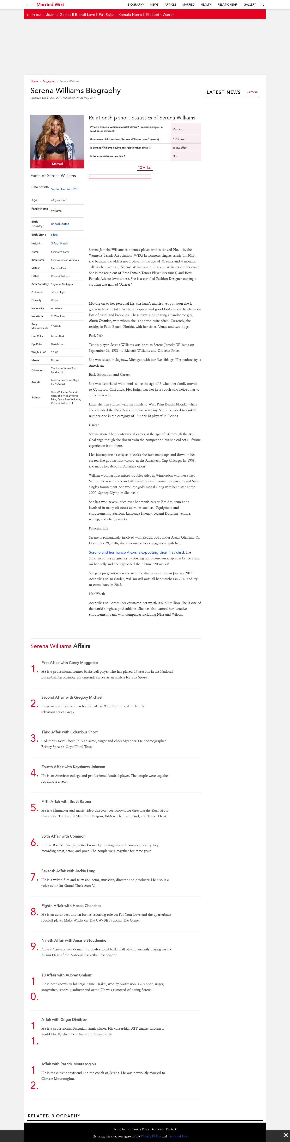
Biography (136, 4)
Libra (54, 234)
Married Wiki (50, 4)
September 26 (61, 189)
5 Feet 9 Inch (59, 243)
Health (206, 4)
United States (60, 223)
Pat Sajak (107, 14)
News (154, 4)
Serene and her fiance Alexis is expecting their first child (136, 552)
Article (170, 4)
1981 (75, 189)
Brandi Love (85, 14)
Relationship (227, 4)
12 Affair (145, 167)
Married (188, 4)
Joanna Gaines (58, 14)
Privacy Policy (151, 1136)
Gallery (250, 4)
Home (34, 81)
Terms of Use (178, 1136)
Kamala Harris (130, 14)
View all (252, 92)
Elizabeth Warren (160, 14)
